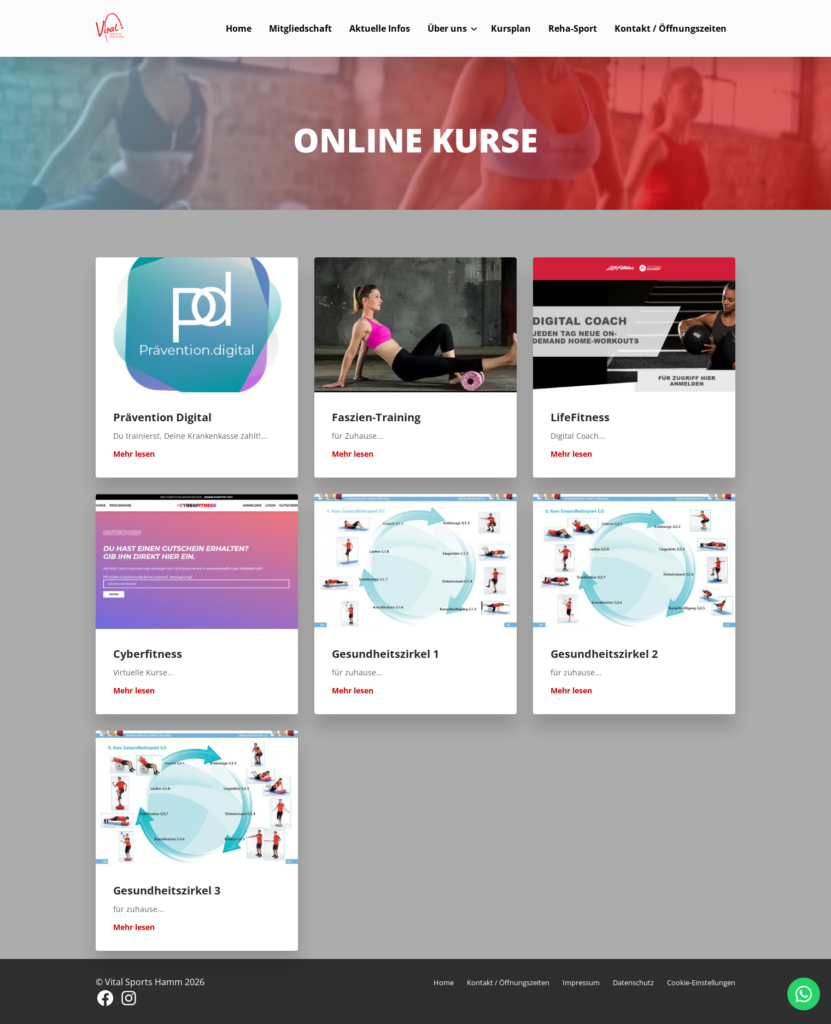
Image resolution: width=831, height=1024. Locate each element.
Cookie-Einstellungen (701, 982)
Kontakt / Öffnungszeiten (671, 28)
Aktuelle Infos (379, 28)
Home (238, 28)
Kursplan (511, 28)
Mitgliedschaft (300, 28)
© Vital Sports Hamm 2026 (150, 982)
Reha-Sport (572, 28)
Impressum (581, 982)
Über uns (447, 28)
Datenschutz (633, 982)
